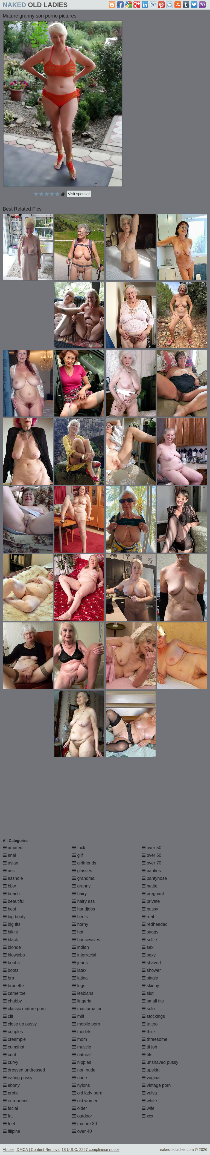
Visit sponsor (79, 194)
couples (13, 1031)
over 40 (82, 1131)
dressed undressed (24, 1070)
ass (8, 870)
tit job (149, 1047)
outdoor (82, 1116)
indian (80, 947)
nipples (81, 1062)
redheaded (155, 924)
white (149, 1100)
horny (80, 924)
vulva (149, 1093)
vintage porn (156, 1085)
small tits (153, 1001)
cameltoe (14, 993)
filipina (11, 1131)
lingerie (81, 1001)
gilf (77, 855)
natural (81, 1054)
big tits (12, 924)
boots (11, 970)
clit (8, 1016)
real (148, 916)
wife (148, 1108)
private (151, 901)
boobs (11, 962)
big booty (14, 916)
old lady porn (87, 1093)
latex (79, 970)
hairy (79, 893)
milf (78, 1016)
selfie (149, 939)
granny (81, 886)
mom (79, 1039)
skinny (150, 985)
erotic (11, 1093)
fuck (78, 847)
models (81, 1031)
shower (151, 970)
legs (78, 985)
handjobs (83, 909)
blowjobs (14, 955)
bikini (10, 932)
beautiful (13, 901)
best (9, 909)
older (79, 1108)
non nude (83, 1070)
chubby (12, 1001)
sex (147, 947)
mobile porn (86, 1024)
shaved (151, 962)
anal (9, 855)
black (10, 939)
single (150, 978)
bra (8, 978)
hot (77, 932)
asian (10, 863)
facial (10, 1108)
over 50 (151, 847)
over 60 (151, 855)
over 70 (151, 863)
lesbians (82, 993)
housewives (86, 939)
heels (80, 916)
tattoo (150, 1024)
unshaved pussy (160, 1062)
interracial (84, 955)
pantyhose (154, 878)
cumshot (13, 1047)
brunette (13, 985)
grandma (83, 878)
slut (147, 993)
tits (147, 1054)
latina (80, 978)
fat (8, 1116)
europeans (15, 1100)
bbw (9, 886)
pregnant (153, 893)
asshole (13, 878)
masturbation (87, 1008)
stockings (153, 1016)
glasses (82, 870)
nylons (81, 1085)
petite (150, 886)
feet (9, 1123)
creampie (14, 1039)
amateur (13, 847)
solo (148, 1008)
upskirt (151, 1070)
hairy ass (83, 901)
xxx (147, 1116)
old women (85, 1100)
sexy (149, 955)
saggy (150, 932)
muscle (81, 1047)
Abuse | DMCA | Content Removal (31, 1149)
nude (79, 1077)
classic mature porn (24, 1008)
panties (151, 870)
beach (11, 893)
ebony (11, 1085)
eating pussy (17, 1077)
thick (149, 1031)
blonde (12, 947)
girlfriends (84, 863)
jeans (80, 962)
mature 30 (84, 1123)
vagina (151, 1077)
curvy (10, 1062)
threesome (154, 1039)
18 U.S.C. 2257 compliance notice (90, 1149)
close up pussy (20, 1024)
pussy (150, 909)
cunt (9, 1054)
